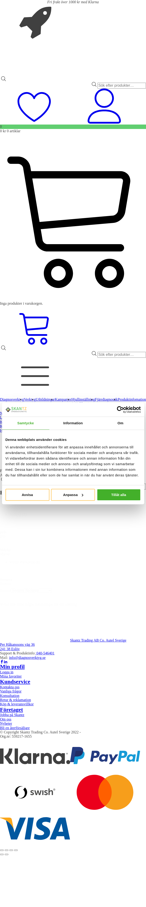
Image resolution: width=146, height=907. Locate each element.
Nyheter (6, 723)
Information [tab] (73, 423)
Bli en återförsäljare (15, 728)
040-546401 (45, 653)
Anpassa (73, 495)
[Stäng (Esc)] (16, 850)
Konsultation (9, 696)
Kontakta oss (9, 687)
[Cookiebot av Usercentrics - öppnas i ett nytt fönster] (120, 409)
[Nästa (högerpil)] (6, 854)
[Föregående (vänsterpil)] (2, 854)
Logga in (6, 672)
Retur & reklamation (15, 700)
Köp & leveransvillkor (17, 704)
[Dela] (11, 850)
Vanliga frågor (10, 691)
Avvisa (27, 495)
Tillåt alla (118, 495)
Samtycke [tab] (25, 423)
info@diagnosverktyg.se (27, 658)
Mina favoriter (11, 676)
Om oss (5, 719)
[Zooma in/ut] (2, 850)
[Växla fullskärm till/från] (6, 850)
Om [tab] (120, 423)
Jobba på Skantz (12, 715)
